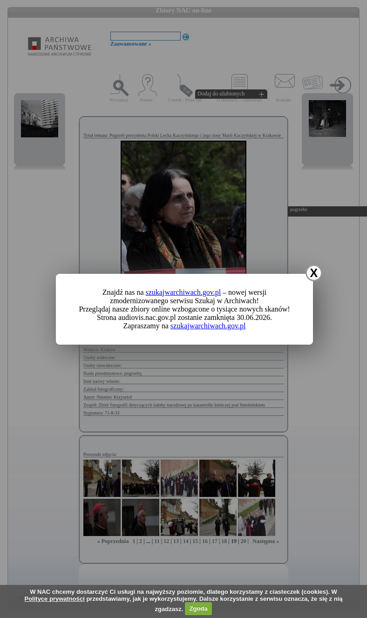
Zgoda (199, 608)
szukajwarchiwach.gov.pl (183, 292)
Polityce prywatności (54, 598)
